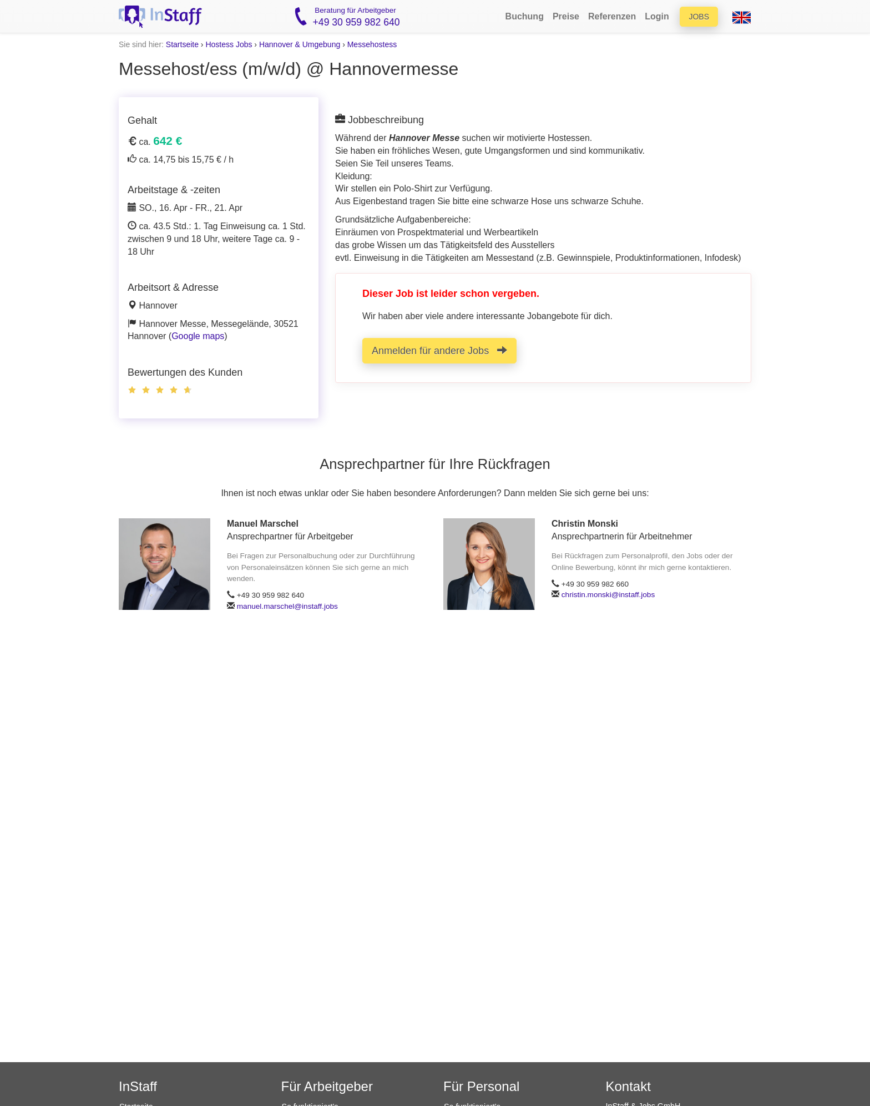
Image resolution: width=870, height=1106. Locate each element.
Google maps (197, 336)
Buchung (524, 16)
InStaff (138, 1086)
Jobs (699, 16)
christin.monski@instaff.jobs (608, 594)
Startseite (182, 44)
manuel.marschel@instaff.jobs (287, 606)
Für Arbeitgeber (327, 1086)
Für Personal (481, 1086)
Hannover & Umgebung (299, 44)
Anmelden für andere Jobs (439, 350)
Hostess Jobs (228, 44)
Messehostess (372, 44)
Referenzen (612, 16)
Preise (566, 16)
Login (657, 16)
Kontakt (628, 1086)
